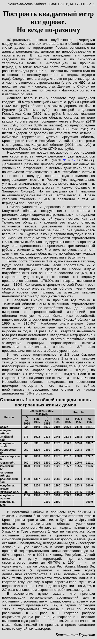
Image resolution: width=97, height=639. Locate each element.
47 (74, 160)
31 (65, 160)
